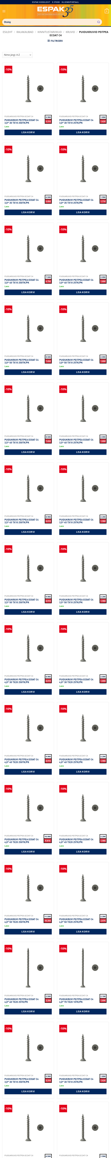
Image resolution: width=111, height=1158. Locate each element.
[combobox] (52, 22)
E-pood (56, 2)
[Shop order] (17, 55)
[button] (4, 11)
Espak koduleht (41, 2)
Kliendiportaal (70, 2)
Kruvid (70, 32)
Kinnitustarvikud (50, 32)
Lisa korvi (28, 132)
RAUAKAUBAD (24, 32)
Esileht (7, 32)
